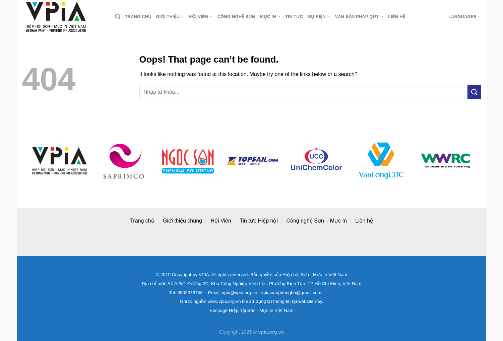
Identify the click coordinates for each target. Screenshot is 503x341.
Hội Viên (220, 221)
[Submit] (474, 91)
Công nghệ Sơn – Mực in (248, 16)
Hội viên (201, 16)
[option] (59, 161)
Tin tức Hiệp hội (259, 221)
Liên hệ (396, 16)
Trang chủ (138, 16)
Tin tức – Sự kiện (307, 16)
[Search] (117, 16)
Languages (464, 16)
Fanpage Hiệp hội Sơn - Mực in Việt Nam (251, 310)
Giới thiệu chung (182, 221)
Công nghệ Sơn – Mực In (317, 221)
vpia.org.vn (271, 332)
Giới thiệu (170, 16)
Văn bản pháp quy (359, 16)
